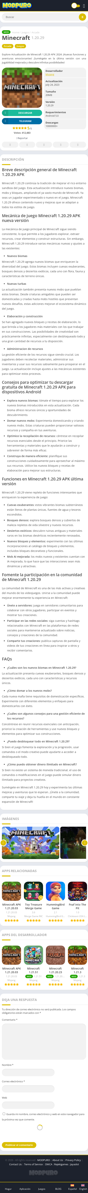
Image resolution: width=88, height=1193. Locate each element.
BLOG (58, 1189)
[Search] (44, 17)
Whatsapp (78, 144)
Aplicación (25, 1189)
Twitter (27, 144)
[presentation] (40, 1131)
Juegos (25, 32)
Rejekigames (61, 1164)
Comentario (9, 1019)
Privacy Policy (73, 1160)
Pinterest (44, 144)
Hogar (8, 1189)
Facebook (10, 144)
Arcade (35, 32)
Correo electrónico (13, 1081)
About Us (57, 1160)
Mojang (50, 74)
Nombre (7, 1065)
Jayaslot (74, 1164)
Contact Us (15, 1164)
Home (15, 32)
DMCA (48, 1164)
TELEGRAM (16, 121)
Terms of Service (33, 1164)
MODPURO (43, 1160)
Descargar (17, 113)
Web (4, 1097)
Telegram (61, 144)
